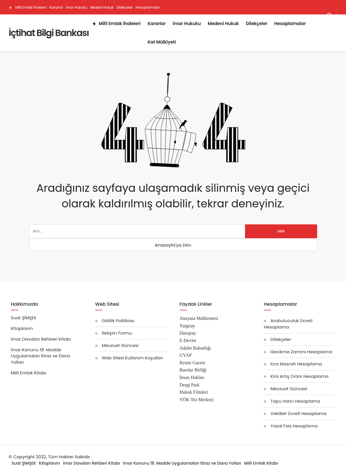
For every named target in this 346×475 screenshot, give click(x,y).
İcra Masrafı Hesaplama (296, 364)
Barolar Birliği (193, 369)
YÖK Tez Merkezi (197, 399)
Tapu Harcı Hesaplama (295, 401)
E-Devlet (188, 340)
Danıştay (188, 333)
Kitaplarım (22, 328)
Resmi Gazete (192, 362)
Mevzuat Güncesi (120, 345)
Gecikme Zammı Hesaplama (301, 352)
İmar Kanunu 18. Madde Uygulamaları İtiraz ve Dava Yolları (40, 356)
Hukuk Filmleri (194, 392)
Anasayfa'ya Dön (173, 245)
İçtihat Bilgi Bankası (49, 32)
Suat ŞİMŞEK (24, 318)
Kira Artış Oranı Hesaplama (299, 376)
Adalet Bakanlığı (195, 348)
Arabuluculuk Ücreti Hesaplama (288, 324)
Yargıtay (187, 325)
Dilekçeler (124, 7)
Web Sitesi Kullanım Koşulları (132, 358)
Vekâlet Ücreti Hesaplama (298, 413)
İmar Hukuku (76, 7)
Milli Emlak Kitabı (28, 373)
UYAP (186, 355)
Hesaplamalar (148, 7)
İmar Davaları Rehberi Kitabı (41, 339)
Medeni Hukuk (102, 7)
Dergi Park (190, 384)
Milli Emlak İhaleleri (28, 7)
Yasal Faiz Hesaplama (294, 426)
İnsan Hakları (192, 377)
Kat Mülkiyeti (60, 22)
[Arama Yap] (329, 15)
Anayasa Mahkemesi (199, 318)
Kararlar (56, 7)
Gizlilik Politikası (118, 321)
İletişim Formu (117, 333)
